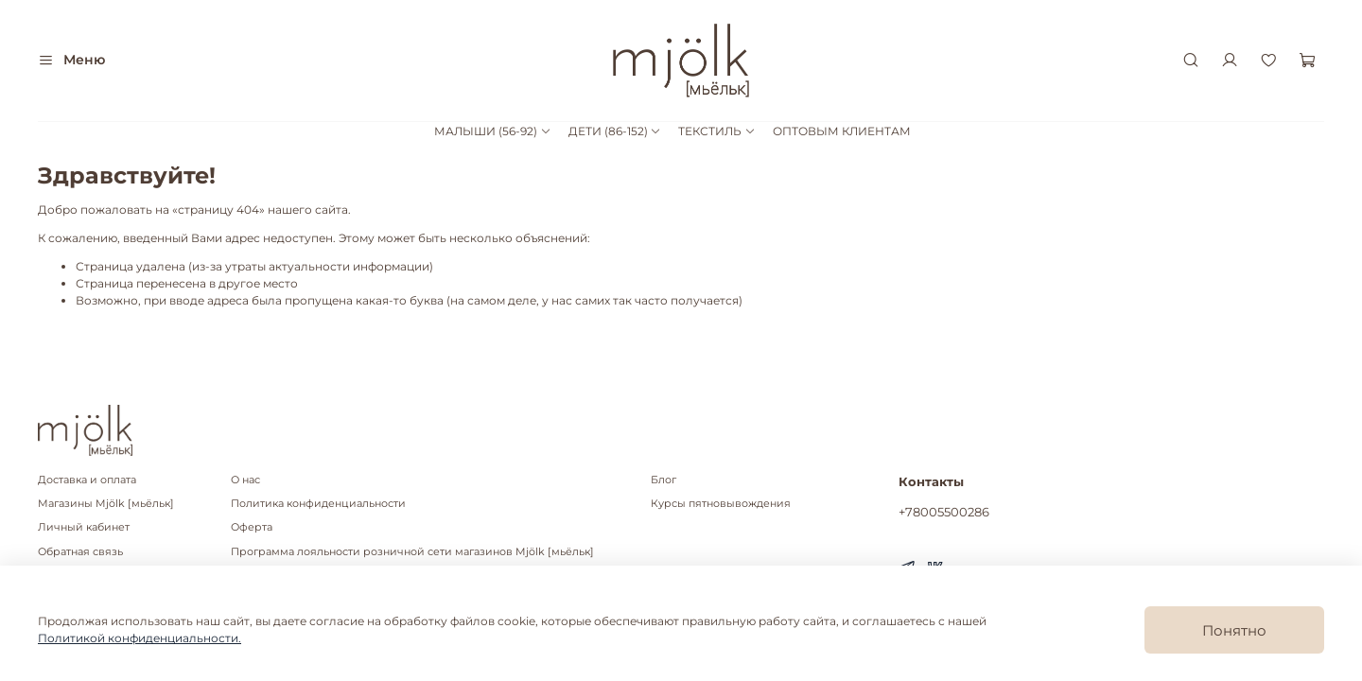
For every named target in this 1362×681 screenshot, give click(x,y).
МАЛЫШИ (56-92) (492, 131)
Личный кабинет (84, 527)
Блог (663, 480)
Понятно (1234, 630)
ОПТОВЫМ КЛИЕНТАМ (842, 131)
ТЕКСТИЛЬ (716, 131)
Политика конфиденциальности (318, 504)
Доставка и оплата (87, 480)
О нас (245, 480)
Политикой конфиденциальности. (139, 638)
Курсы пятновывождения (721, 504)
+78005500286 (944, 511)
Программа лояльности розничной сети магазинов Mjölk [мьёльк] (412, 552)
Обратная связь (80, 552)
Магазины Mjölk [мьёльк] (106, 504)
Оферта (251, 527)
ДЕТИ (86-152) (614, 131)
